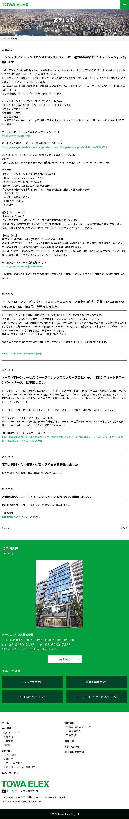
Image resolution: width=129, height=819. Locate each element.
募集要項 (71, 735)
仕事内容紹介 (73, 731)
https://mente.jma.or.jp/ (16, 135)
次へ (122, 527)
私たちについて (12, 732)
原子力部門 (9, 754)
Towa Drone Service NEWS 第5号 (22, 353)
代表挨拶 (8, 736)
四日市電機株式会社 (32, 697)
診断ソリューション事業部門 (19, 767)
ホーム (5, 722)
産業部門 (8, 759)
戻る (6, 527)
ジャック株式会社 (32, 682)
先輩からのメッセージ (78, 727)
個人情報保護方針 (74, 752)
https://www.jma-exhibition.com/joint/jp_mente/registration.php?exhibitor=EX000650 (54, 147)
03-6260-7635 (21, 644)
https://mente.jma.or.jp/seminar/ (22, 266)
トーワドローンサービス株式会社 (97, 697)
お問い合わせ (71, 746)
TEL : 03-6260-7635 (11, 801)
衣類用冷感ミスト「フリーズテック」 (22, 516)
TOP (3, 38)
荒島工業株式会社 (97, 682)
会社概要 (64, 659)
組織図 (7, 745)
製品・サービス (10, 772)
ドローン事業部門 (13, 763)
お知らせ (69, 741)
